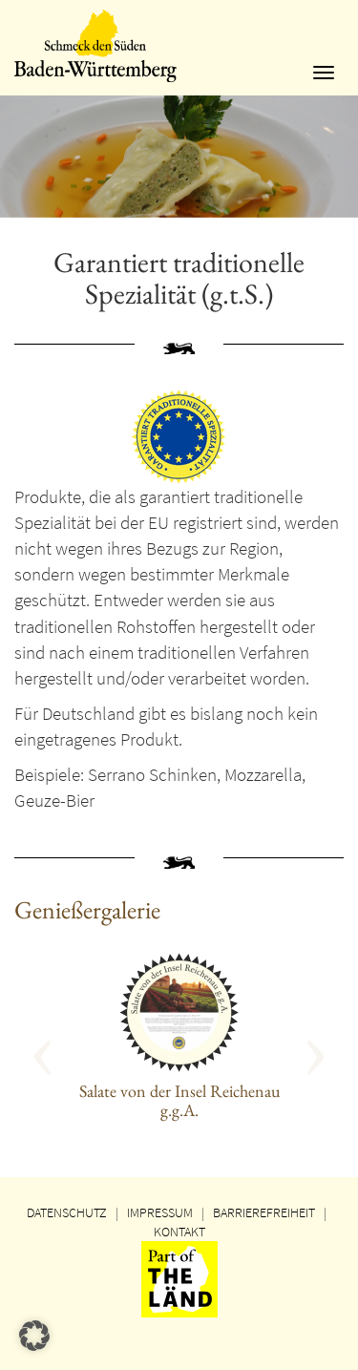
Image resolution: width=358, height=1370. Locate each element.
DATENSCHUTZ (67, 1212)
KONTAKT (179, 1231)
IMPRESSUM (160, 1212)
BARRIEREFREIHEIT (264, 1212)
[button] (66, 1051)
